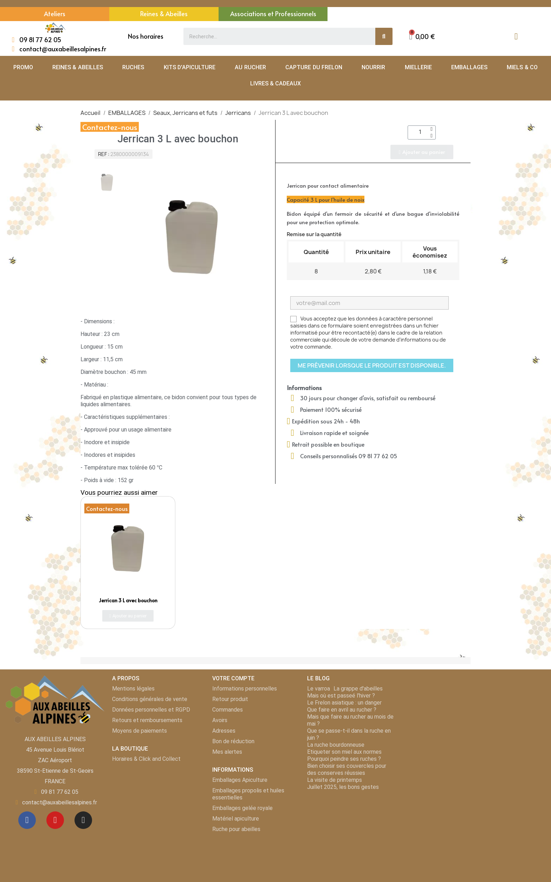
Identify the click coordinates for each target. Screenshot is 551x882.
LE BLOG (318, 678)
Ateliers (54, 13)
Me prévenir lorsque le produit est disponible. (372, 365)
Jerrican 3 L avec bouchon (128, 600)
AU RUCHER (250, 67)
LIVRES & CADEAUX (275, 83)
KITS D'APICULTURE (189, 67)
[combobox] (275, 36)
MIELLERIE (418, 67)
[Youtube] (55, 820)
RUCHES (133, 67)
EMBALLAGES (469, 67)
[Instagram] (83, 820)
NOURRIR (373, 67)
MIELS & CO (522, 67)
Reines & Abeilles (164, 13)
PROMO (23, 67)
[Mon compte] (516, 36)
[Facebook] (27, 820)
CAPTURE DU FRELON (313, 67)
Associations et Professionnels (273, 13)
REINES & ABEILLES (77, 67)
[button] (422, 36)
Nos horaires (145, 36)
